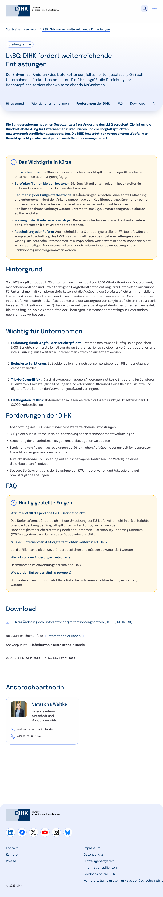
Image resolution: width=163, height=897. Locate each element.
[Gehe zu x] (33, 832)
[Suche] (144, 8)
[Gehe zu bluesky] (67, 832)
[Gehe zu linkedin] (10, 832)
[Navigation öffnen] (154, 8)
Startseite (13, 29)
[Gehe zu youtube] (45, 832)
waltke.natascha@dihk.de (35, 729)
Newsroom (31, 29)
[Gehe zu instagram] (56, 832)
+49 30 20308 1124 (29, 736)
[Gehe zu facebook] (22, 832)
